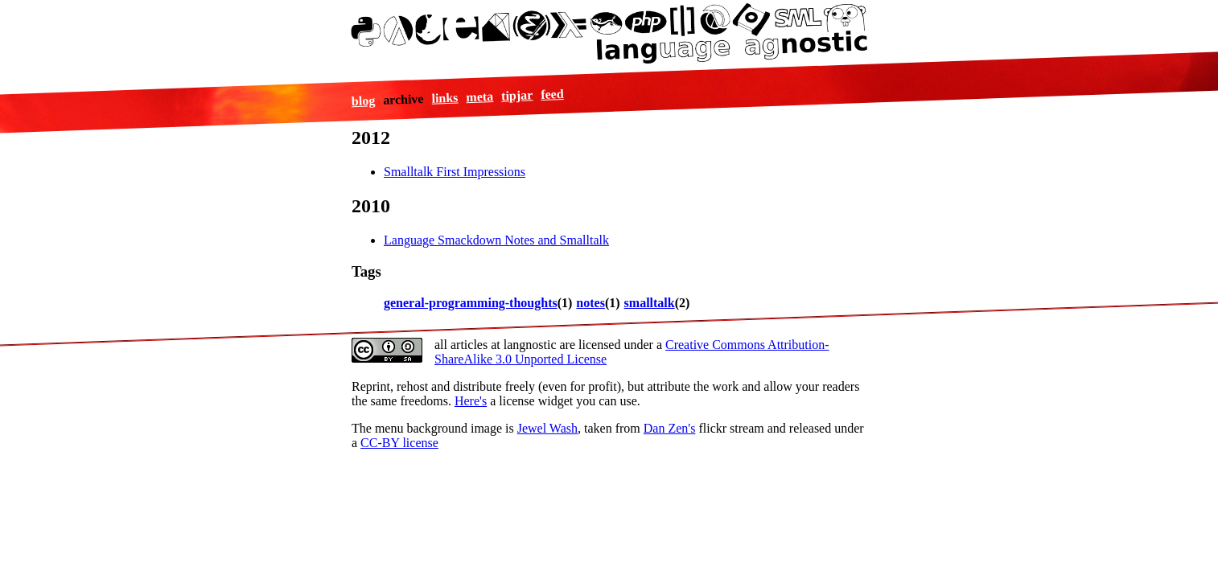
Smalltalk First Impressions (454, 172)
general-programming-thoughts (471, 303)
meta (479, 96)
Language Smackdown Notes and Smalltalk (496, 240)
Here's (471, 401)
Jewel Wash (547, 428)
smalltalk (649, 303)
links (445, 97)
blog (364, 100)
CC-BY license (399, 443)
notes (590, 303)
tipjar (517, 95)
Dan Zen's (670, 428)
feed (552, 93)
